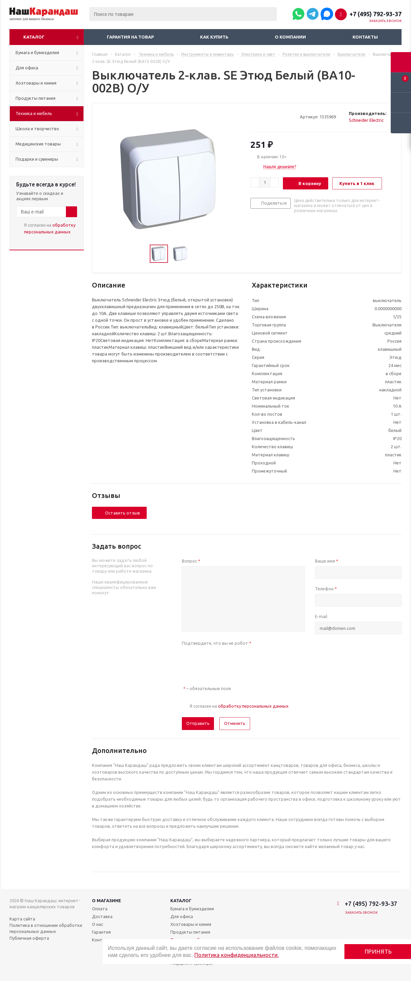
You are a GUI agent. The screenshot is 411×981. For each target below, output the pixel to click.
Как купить (214, 37)
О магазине (106, 900)
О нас (97, 924)
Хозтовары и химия (190, 924)
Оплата (99, 908)
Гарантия (101, 932)
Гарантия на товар (130, 37)
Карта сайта (22, 918)
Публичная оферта (29, 938)
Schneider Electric (366, 120)
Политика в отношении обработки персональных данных (45, 928)
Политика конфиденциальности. (236, 955)
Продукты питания (190, 932)
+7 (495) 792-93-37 (375, 14)
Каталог (34, 37)
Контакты (365, 37)
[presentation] (233, 661)
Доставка (102, 916)
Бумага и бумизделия (192, 908)
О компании (290, 37)
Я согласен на (49, 228)
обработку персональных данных (253, 706)
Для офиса (181, 916)
